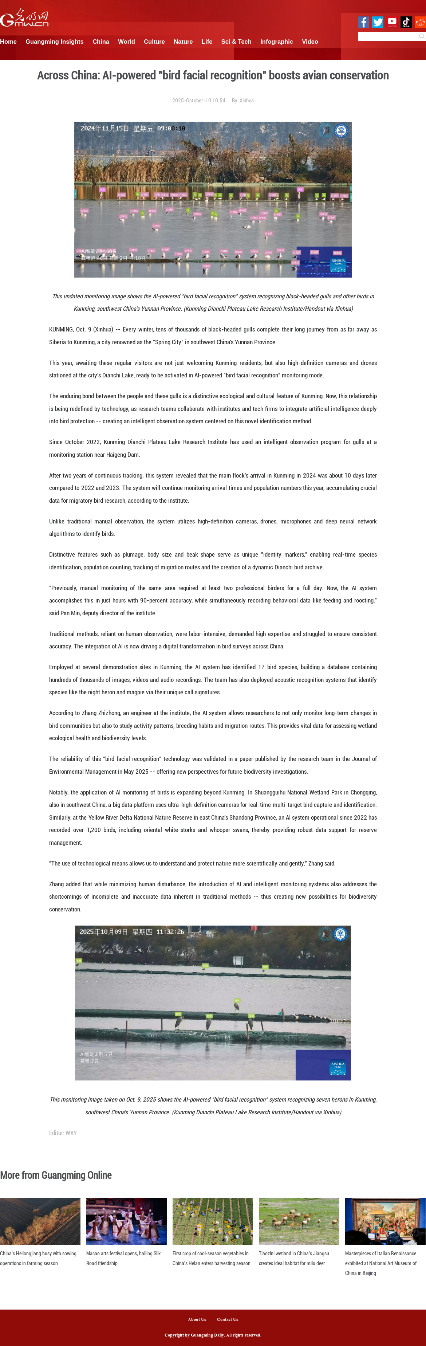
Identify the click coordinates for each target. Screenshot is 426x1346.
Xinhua (247, 100)
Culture (154, 41)
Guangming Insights (54, 41)
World (126, 41)
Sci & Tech (236, 41)
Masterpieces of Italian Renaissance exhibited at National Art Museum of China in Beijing (381, 1263)
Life (207, 41)
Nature (183, 41)
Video (310, 41)
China (100, 41)
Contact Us (230, 1319)
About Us (197, 1319)
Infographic (276, 41)
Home (8, 41)
